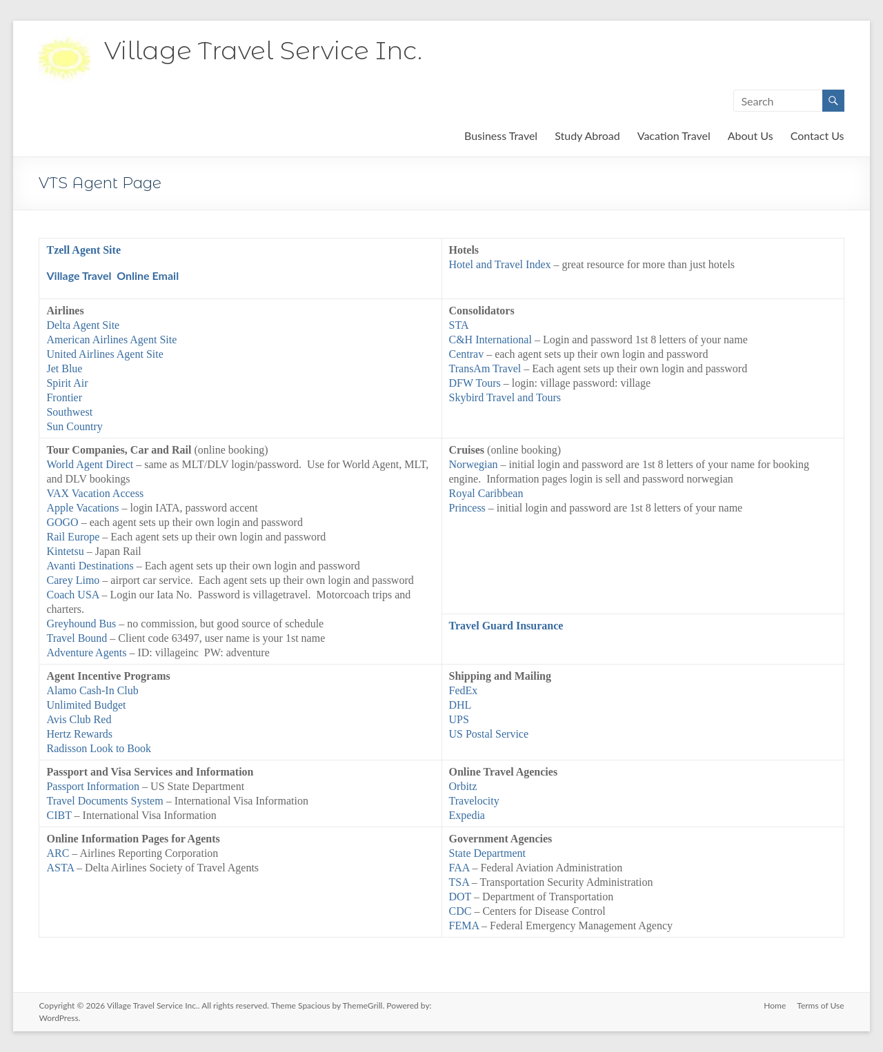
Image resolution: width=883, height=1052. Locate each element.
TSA (459, 882)
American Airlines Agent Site (111, 339)
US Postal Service (489, 734)
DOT (460, 896)
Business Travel (500, 135)
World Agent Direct (89, 464)
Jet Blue (64, 368)
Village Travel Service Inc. (263, 50)
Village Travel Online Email (112, 275)
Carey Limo (72, 580)
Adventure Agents (86, 652)
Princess (467, 508)
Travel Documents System (106, 801)
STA (459, 325)
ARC (57, 853)
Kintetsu (64, 551)
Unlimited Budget (86, 705)
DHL (460, 705)
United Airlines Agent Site (104, 354)
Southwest (69, 412)
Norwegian (473, 464)
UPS (459, 719)
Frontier (64, 397)
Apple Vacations (82, 508)
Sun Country (75, 426)
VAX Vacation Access (94, 493)
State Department (487, 853)
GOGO (63, 522)
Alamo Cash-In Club (92, 690)
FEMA (464, 925)
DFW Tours (475, 383)
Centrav (468, 354)
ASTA (60, 867)
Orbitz (463, 786)
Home (775, 1005)
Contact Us (817, 135)
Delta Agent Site (82, 325)
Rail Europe (72, 537)
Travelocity (474, 801)
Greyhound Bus (81, 623)
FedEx (463, 690)
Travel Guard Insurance (506, 625)
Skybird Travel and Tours (505, 397)
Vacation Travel (674, 135)
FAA (459, 867)
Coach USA (72, 594)
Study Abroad (587, 135)
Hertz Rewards (79, 734)
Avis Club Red (78, 719)
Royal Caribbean (486, 493)
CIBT (58, 815)
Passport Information (92, 786)
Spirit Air (67, 383)
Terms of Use (820, 1005)
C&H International (490, 339)
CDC (460, 911)
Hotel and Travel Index (500, 264)
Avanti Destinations (91, 565)
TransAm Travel (485, 368)
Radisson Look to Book (98, 748)
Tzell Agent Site (83, 250)
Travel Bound (76, 638)
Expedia (467, 815)
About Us (750, 135)
